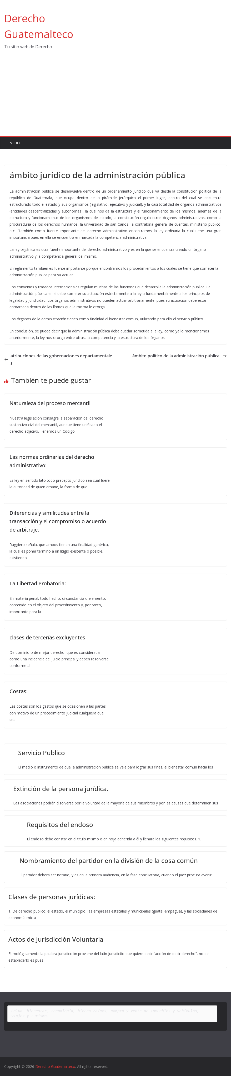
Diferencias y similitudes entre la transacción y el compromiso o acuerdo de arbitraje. (57, 521)
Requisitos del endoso (60, 824)
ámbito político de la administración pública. (179, 356)
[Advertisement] (115, 96)
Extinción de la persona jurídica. (60, 788)
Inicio (14, 142)
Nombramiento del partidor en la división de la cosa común (108, 860)
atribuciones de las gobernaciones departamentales (58, 359)
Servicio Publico (41, 752)
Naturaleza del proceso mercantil (50, 403)
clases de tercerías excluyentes (47, 637)
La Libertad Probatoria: (37, 583)
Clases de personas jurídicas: (51, 896)
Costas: (18, 691)
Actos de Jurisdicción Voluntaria (55, 939)
